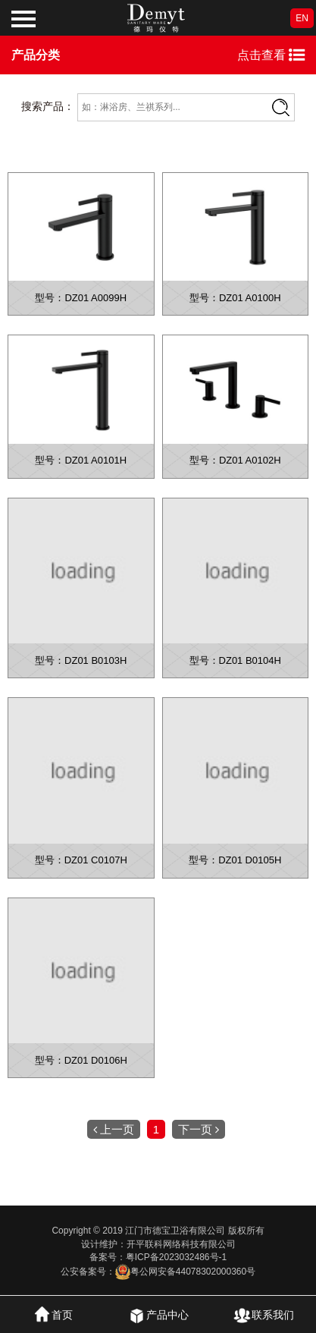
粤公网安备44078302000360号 (185, 1271)
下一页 (198, 1129)
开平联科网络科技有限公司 (181, 1244)
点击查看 (271, 55)
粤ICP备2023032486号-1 (176, 1257)
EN (302, 18)
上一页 (113, 1129)
